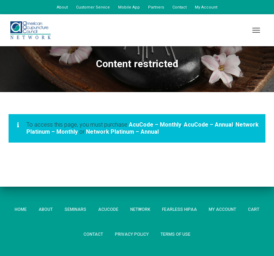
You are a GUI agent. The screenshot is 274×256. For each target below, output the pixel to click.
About (62, 7)
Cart (253, 209)
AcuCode (108, 209)
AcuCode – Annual (208, 124)
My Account (206, 7)
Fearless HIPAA (179, 209)
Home (21, 209)
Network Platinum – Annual (122, 131)
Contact (179, 7)
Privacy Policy (132, 234)
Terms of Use (176, 234)
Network (140, 209)
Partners (156, 7)
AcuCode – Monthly (155, 124)
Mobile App (129, 7)
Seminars (75, 209)
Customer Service (93, 7)
